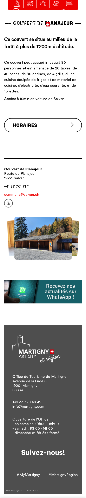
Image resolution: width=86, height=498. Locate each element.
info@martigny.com (28, 406)
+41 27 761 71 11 (16, 186)
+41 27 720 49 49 (26, 402)
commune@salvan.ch (21, 194)
